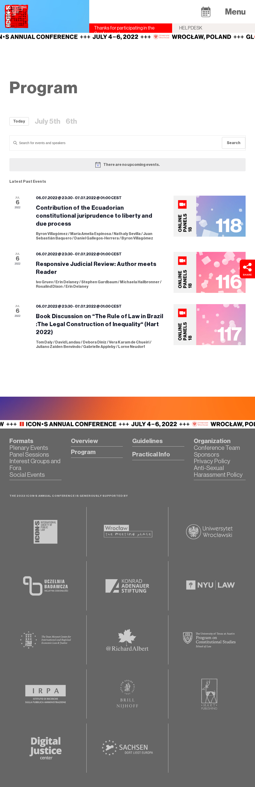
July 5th (47, 121)
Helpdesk (190, 28)
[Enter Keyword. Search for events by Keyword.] (116, 143)
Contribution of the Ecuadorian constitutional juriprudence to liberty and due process (94, 216)
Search (233, 143)
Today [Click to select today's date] (19, 121)
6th (71, 121)
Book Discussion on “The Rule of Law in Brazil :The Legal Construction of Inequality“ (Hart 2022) (99, 324)
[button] (206, 11)
